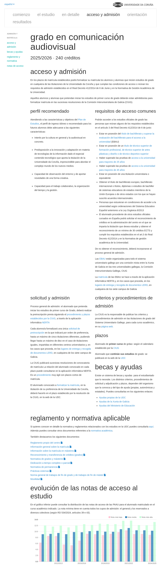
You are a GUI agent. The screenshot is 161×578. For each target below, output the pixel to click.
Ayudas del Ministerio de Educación (117, 405)
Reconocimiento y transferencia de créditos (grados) (57, 455)
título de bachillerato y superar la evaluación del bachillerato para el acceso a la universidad (126, 137)
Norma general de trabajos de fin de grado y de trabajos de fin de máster (68, 475)
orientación (137, 14)
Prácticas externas (40, 471)
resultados (22, 22)
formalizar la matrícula (68, 385)
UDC (123, 358)
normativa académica (101, 430)
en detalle (70, 14)
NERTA (45, 322)
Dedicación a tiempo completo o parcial (51, 463)
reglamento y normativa (13, 59)
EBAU (102, 258)
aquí (151, 426)
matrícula (102, 277)
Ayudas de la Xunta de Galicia (114, 401)
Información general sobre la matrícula (50, 446)
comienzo (21, 14)
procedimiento (44, 375)
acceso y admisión (103, 14)
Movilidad (36, 479)
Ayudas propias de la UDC (112, 397)
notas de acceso (15, 66)
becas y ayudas (15, 52)
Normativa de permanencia (45, 467)
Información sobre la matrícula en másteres (53, 451)
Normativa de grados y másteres (47, 459)
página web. (107, 326)
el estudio (46, 14)
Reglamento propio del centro (46, 442)
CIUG (116, 348)
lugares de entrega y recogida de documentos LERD (121, 285)
